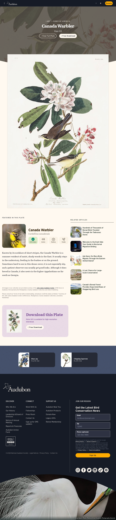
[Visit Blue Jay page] (36, 360)
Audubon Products (53, 411)
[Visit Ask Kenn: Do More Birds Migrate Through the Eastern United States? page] (89, 260)
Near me (96, 3)
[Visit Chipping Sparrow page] (79, 360)
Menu (4, 3)
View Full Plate (48, 36)
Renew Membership (53, 422)
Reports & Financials (14, 426)
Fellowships (30, 411)
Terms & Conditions (94, 450)
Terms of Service (91, 441)
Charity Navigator (11, 441)
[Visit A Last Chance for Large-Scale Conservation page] (89, 274)
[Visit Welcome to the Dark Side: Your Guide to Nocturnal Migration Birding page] (89, 246)
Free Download (68, 36)
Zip (78, 423)
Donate (109, 3)
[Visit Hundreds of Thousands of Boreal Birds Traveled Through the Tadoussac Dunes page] (89, 232)
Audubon (12, 3)
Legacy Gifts (51, 418)
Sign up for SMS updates (32, 423)
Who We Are (11, 407)
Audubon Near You (53, 407)
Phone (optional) (83, 432)
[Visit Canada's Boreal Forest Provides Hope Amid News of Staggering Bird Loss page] (89, 289)
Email (79, 415)
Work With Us (31, 407)
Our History (10, 411)
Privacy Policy (44, 453)
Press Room (30, 414)
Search (101, 3)
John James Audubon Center (45, 288)
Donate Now (51, 414)
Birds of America (61, 21)
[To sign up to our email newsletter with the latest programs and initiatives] (93, 417)
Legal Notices (34, 453)
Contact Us (30, 418)
